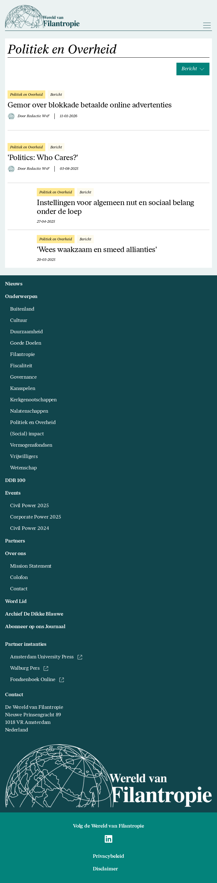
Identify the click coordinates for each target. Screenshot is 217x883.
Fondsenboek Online (37, 679)
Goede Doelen (25, 343)
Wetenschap (23, 468)
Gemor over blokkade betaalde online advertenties (90, 105)
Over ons (15, 553)
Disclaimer (105, 869)
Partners (15, 541)
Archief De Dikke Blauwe (34, 614)
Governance (23, 377)
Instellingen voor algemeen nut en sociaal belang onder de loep (115, 207)
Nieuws (13, 284)
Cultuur (18, 320)
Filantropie (22, 354)
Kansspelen (22, 388)
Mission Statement (31, 566)
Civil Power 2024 (29, 528)
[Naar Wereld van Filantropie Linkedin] (108, 839)
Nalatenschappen (29, 411)
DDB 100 (15, 480)
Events (12, 493)
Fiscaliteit (21, 366)
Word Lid (16, 601)
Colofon (19, 577)
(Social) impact (27, 434)
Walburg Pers (29, 668)
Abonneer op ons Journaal (35, 626)
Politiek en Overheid (33, 422)
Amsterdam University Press (46, 657)
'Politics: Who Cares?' (43, 158)
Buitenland (22, 309)
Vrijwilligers (24, 456)
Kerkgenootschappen (33, 400)
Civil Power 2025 (29, 505)
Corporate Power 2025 (35, 517)
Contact (19, 589)
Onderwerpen (21, 296)
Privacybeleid (108, 856)
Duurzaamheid (26, 332)
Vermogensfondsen (31, 445)
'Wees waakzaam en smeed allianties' (97, 250)
